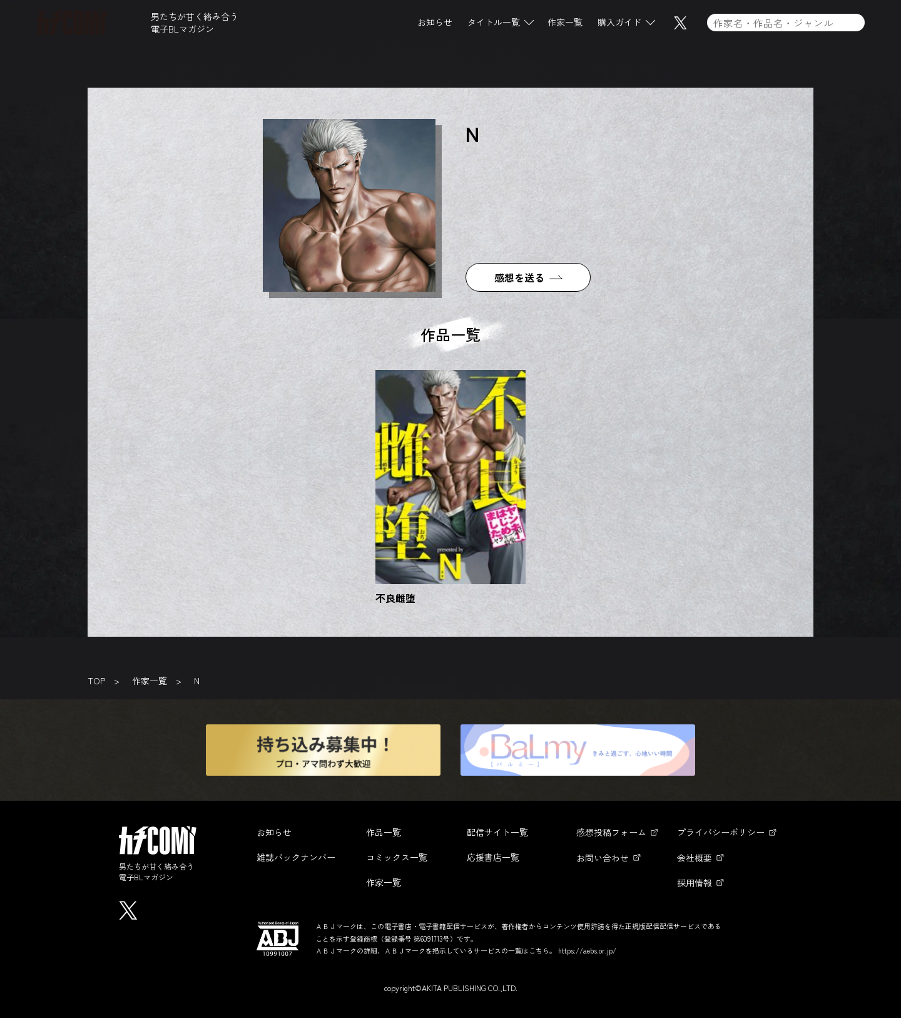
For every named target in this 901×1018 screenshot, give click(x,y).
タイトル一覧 (493, 24)
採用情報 (694, 883)
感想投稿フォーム (611, 832)
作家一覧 (565, 24)
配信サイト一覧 (497, 832)
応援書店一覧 (493, 857)
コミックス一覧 (396, 857)
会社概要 (694, 857)
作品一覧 (383, 832)
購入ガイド (619, 24)
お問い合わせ (602, 857)
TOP (96, 680)
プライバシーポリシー (721, 832)
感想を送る (519, 277)
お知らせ (434, 24)
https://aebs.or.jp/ (587, 950)
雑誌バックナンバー (296, 857)
